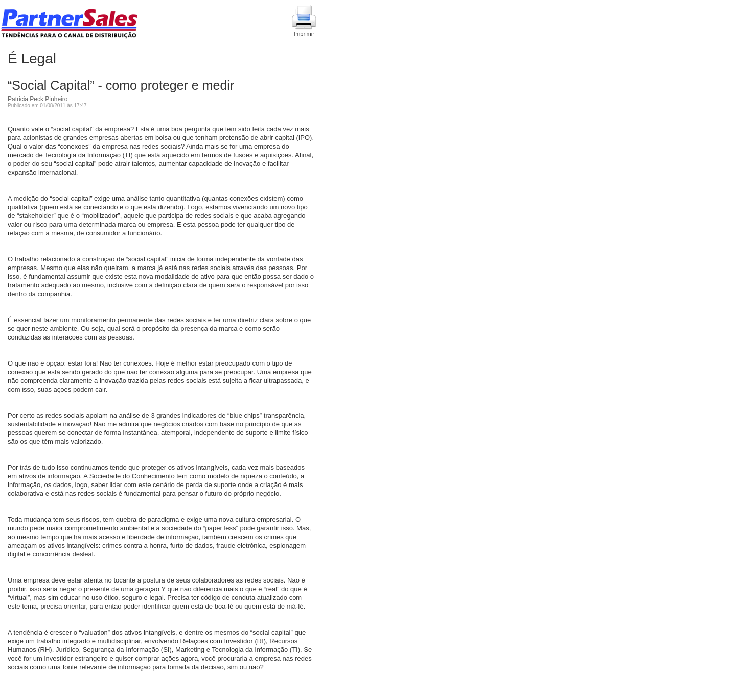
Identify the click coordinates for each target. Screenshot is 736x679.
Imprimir (304, 21)
